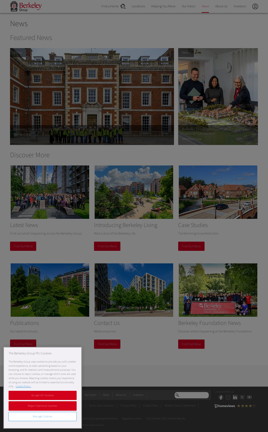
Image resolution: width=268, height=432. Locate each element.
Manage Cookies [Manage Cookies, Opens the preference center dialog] (42, 416)
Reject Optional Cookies (42, 406)
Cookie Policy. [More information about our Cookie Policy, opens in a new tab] (23, 386)
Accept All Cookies (42, 395)
